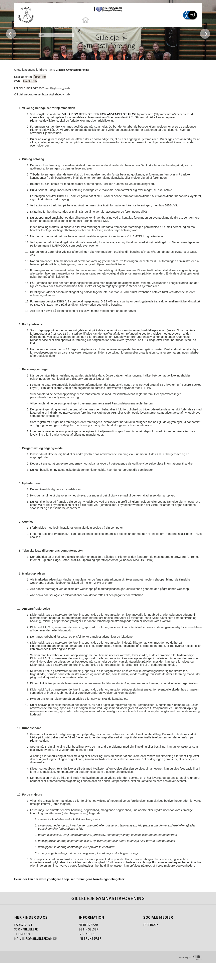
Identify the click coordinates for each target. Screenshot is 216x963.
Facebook (150, 925)
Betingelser (89, 929)
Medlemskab (88, 925)
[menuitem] (44, 21)
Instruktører (90, 938)
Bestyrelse (87, 934)
